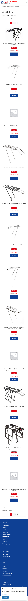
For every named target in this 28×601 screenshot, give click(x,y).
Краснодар (5, 530)
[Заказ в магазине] (9, 15)
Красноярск (5, 532)
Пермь (4, 537)
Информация (6, 576)
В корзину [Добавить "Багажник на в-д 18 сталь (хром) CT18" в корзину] (14, 297)
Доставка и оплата (7, 573)
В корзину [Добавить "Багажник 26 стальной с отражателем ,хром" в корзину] (14, 178)
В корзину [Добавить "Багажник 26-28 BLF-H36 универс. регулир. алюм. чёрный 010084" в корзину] (14, 54)
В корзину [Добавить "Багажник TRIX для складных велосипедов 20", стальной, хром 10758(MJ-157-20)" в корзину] (14, 338)
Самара (4, 539)
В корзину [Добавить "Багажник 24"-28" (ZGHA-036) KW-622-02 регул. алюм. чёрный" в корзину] (14, 500)
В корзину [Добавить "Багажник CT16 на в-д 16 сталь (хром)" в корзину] (14, 95)
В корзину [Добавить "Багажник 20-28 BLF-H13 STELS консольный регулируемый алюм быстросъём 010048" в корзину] (14, 379)
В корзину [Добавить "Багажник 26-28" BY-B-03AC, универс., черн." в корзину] (14, 136)
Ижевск (4, 529)
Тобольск (5, 541)
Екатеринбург (6, 525)
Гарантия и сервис (7, 575)
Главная (4, 6)
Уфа (3, 543)
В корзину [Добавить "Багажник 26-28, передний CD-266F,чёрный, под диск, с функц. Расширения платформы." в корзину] (14, 458)
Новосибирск (6, 536)
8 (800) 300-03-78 (13, 1)
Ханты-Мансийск (7, 544)
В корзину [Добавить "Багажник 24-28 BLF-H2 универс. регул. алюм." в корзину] (14, 417)
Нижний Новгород (7, 534)
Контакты (5, 571)
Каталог (5, 568)
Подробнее (4, 594)
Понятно (5, 597)
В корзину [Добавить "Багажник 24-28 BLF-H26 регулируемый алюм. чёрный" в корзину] (14, 214)
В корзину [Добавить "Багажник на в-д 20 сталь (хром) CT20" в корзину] (14, 255)
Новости (5, 569)
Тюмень (4, 527)
